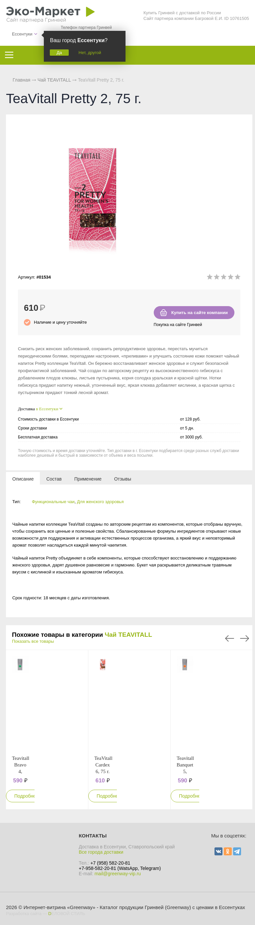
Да (59, 52)
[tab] (23, 478)
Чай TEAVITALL (128, 634)
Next (244, 638)
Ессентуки (22, 34)
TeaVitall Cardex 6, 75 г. (103, 765)
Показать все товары (33, 641)
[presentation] (23, 478)
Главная (21, 80)
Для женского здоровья (100, 501)
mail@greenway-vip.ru (118, 873)
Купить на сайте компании (199, 312)
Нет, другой (90, 52)
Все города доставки (101, 852)
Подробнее (26, 796)
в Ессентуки (47, 408)
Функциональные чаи (53, 501)
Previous (229, 638)
